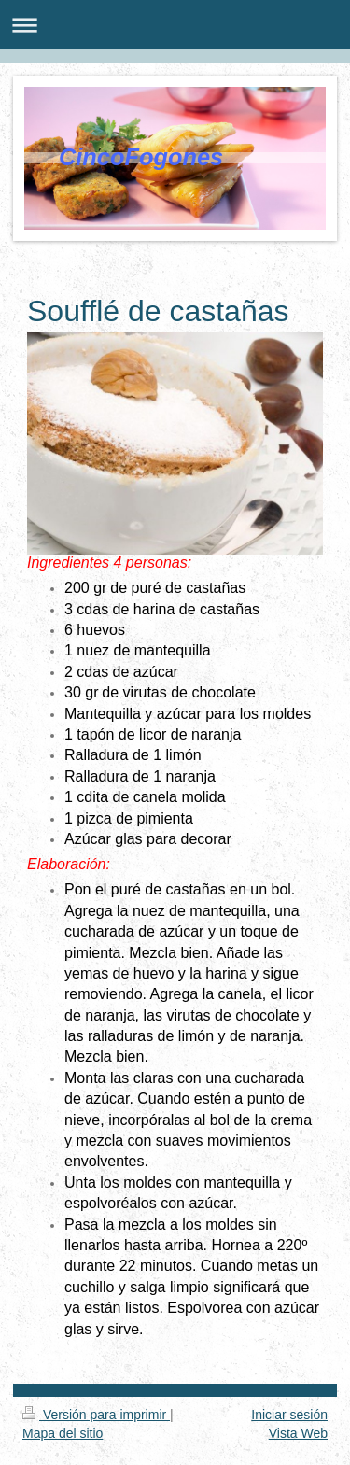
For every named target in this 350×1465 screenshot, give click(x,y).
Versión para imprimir (96, 1414)
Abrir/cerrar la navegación (175, 25)
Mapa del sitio (62, 1433)
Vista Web (298, 1433)
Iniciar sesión (289, 1414)
